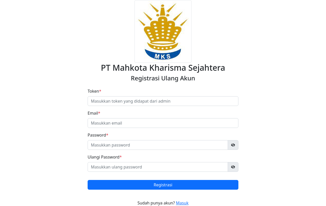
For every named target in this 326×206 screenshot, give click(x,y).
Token (94, 91)
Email (94, 113)
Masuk (182, 203)
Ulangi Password (105, 157)
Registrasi (163, 185)
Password (98, 135)
